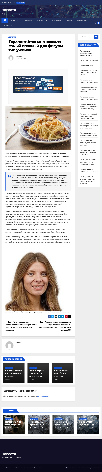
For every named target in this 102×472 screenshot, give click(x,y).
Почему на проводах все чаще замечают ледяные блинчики (88, 162)
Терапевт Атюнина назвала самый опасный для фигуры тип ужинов (35, 45)
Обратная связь (71, 468)
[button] (95, 23)
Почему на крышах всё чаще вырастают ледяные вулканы (89, 63)
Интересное (82, 20)
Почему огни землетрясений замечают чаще (86, 53)
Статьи (69, 20)
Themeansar (38, 468)
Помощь (56, 20)
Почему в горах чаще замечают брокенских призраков (88, 152)
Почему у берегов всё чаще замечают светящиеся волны (88, 116)
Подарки (42, 20)
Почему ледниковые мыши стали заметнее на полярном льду (88, 106)
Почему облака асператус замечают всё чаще (88, 143)
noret (20, 56)
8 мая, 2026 (11, 428)
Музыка (27, 20)
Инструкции (12, 37)
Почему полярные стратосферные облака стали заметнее (89, 126)
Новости (8, 10)
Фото (14, 20)
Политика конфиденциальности (89, 468)
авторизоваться (43, 396)
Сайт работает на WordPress (10, 468)
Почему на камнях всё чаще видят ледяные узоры (88, 72)
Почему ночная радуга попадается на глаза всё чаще (88, 89)
